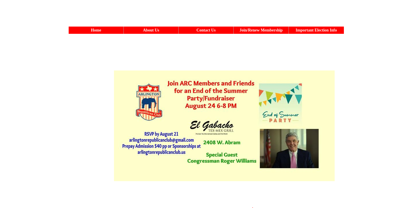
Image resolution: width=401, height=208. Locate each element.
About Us (151, 30)
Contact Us (206, 30)
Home (96, 30)
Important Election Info (316, 30)
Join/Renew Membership (261, 30)
